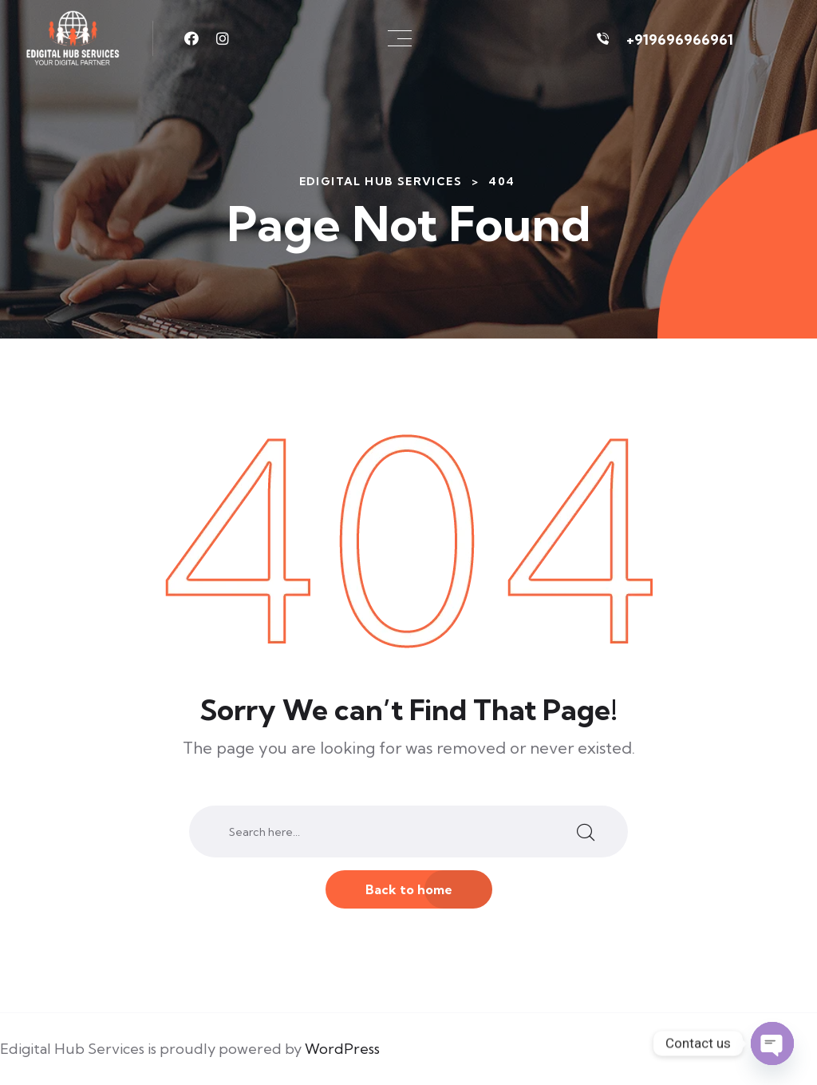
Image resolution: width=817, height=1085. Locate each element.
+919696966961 (679, 39)
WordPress (342, 1048)
